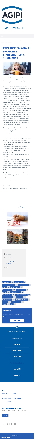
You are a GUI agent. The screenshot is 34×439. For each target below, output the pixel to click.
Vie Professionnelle (7, 398)
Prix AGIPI (17, 369)
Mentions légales (5, 437)
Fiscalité (6, 292)
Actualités (4, 393)
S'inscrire (5, 415)
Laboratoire (17, 375)
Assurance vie (17, 338)
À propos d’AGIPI (6, 401)
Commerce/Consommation (10, 285)
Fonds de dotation (17, 363)
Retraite (17, 344)
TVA (13, 304)
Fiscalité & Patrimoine (16, 394)
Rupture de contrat (18, 302)
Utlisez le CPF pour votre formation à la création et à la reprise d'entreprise (9, 197)
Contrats (6, 287)
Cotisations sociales (17, 287)
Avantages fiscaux (20, 282)
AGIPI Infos (4, 40)
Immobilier (21, 297)
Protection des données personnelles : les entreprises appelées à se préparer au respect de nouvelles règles (25, 197)
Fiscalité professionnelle (23, 295)
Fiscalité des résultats (17, 292)
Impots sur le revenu (8, 299)
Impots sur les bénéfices (23, 299)
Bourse (7, 262)
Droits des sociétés (22, 290)
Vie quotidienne (12, 40)
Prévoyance (17, 350)
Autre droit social (8, 282)
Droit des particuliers (15, 262)
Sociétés (6, 304)
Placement (8, 263)
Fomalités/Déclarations (9, 297)
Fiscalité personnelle (8, 295)
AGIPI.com (17, 357)
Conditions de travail (25, 285)
